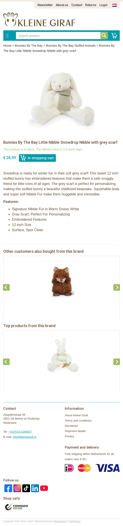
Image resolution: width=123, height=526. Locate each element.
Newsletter (45, 5)
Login (103, 5)
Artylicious (75, 521)
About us (62, 5)
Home (7, 45)
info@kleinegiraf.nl (24, 437)
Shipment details (75, 431)
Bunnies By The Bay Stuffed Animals (71, 45)
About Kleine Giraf (76, 415)
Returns (90, 5)
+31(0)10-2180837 (20, 431)
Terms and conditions (78, 420)
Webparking (60, 521)
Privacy (69, 436)
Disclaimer (71, 425)
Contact (76, 5)
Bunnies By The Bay (29, 45)
